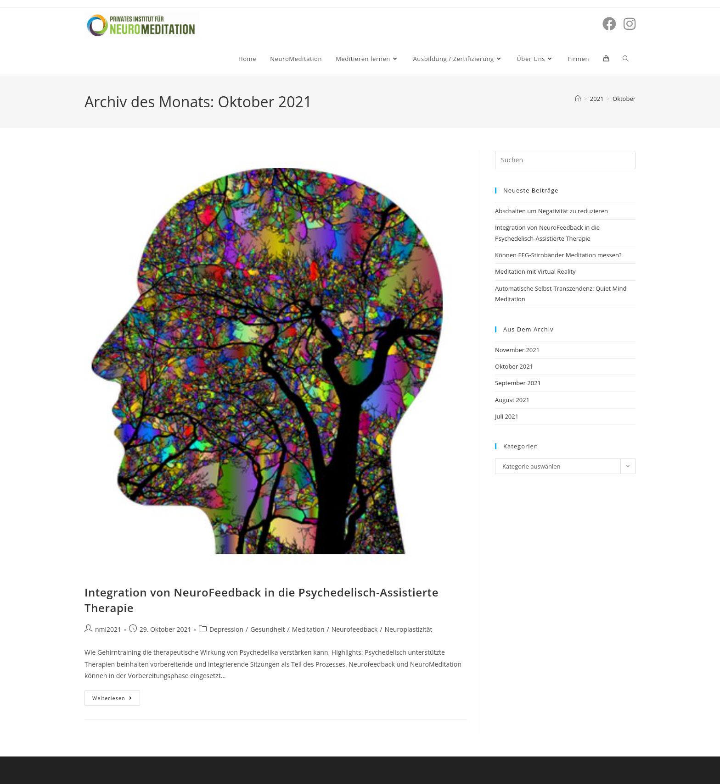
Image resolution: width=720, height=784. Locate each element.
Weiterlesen (116, 695)
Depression (226, 629)
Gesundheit (267, 629)
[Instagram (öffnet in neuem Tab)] (629, 24)
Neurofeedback (355, 629)
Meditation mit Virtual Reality (535, 271)
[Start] (578, 98)
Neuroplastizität (408, 629)
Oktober (624, 98)
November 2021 (517, 350)
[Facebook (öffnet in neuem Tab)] (609, 24)
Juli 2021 (506, 416)
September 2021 (518, 383)
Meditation (308, 629)
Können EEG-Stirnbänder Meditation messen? (558, 255)
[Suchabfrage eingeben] (565, 160)
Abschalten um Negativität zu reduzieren (551, 211)
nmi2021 (108, 629)
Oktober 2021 (514, 366)
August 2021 (512, 400)
